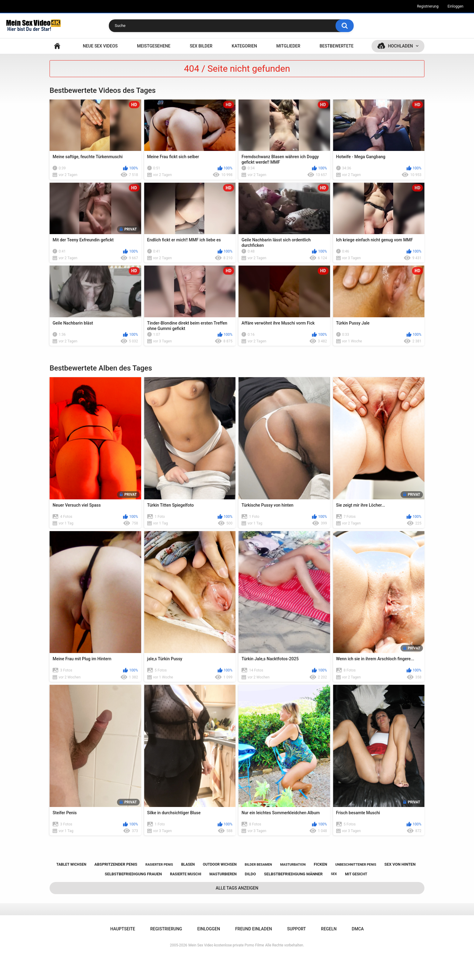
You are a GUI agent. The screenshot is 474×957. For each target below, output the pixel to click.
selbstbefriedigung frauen (133, 874)
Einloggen (455, 6)
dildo (250, 874)
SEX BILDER (201, 46)
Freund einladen (253, 928)
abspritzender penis (115, 864)
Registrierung (427, 6)
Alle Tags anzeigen (237, 888)
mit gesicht (356, 874)
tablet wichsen (71, 864)
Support (296, 928)
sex (334, 874)
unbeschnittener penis (355, 865)
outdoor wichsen (220, 864)
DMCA (358, 928)
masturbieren (223, 874)
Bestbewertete (336, 46)
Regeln (329, 928)
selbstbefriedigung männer (293, 874)
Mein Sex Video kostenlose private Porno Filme (226, 945)
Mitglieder (288, 46)
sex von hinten (399, 864)
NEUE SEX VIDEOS (100, 46)
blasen (188, 864)
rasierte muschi (185, 874)
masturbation (293, 865)
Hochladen (400, 46)
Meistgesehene (153, 46)
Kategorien (244, 46)
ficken (320, 864)
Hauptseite (57, 46)
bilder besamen (258, 865)
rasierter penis (159, 865)
